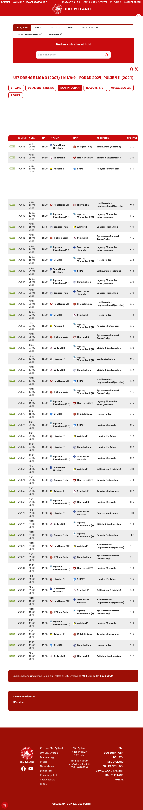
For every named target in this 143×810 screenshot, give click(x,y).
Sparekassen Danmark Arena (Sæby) (108, 237)
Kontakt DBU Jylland (51, 748)
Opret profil (132, 2)
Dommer (5, 2)
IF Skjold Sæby (84, 147)
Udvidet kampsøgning (29, 34)
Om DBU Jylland (49, 753)
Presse (43, 762)
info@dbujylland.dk (79, 764)
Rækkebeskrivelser (24, 696)
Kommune (18, 2)
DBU (120, 748)
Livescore (55, 34)
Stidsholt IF (59, 158)
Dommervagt (47, 757)
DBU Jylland (115, 762)
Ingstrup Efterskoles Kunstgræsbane (107, 215)
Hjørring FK (83, 205)
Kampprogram (70, 88)
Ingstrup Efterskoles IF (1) (61, 215)
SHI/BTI (81, 169)
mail (84, 676)
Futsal (119, 780)
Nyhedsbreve (47, 766)
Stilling (16, 88)
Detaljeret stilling (41, 88)
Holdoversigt (95, 88)
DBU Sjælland (114, 775)
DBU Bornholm (113, 753)
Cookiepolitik (47, 780)
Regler (15, 95)
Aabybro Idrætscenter (108, 169)
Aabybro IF (59, 169)
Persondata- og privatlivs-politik (71, 804)
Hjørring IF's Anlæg (106, 436)
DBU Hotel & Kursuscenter (92, 2)
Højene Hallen (104, 260)
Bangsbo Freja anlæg (107, 227)
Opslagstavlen (121, 88)
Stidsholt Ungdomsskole (109, 158)
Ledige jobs (46, 771)
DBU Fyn (118, 757)
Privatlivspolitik (49, 775)
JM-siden (18, 702)
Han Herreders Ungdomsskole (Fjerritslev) (110, 204)
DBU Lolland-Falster (109, 771)
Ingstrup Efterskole (106, 425)
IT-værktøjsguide (36, 2)
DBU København (113, 766)
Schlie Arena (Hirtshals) (109, 147)
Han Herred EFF (85, 158)
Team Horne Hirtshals (59, 146)
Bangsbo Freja (61, 227)
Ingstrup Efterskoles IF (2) (85, 215)
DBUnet (44, 784)
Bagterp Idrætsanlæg (107, 513)
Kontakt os (68, 2)
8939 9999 (106, 676)
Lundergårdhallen (106, 359)
